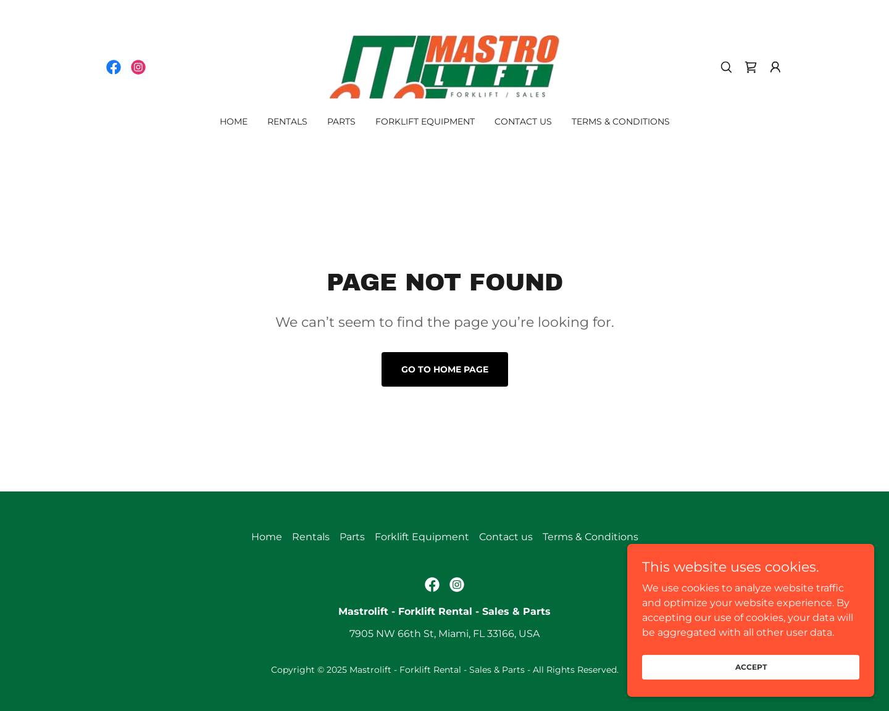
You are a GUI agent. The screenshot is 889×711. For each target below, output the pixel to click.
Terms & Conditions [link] (621, 121)
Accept (751, 683)
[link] (113, 67)
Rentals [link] (287, 121)
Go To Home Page (444, 369)
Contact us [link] (523, 121)
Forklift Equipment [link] (425, 121)
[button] (775, 67)
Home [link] (234, 121)
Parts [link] (341, 121)
